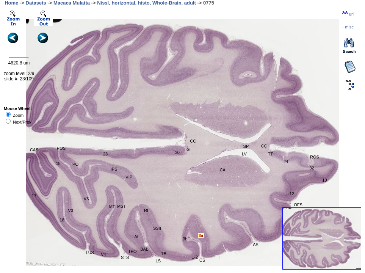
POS (61, 148)
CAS (34, 149)
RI (146, 210)
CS (202, 260)
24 (286, 161)
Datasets (36, 3)
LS (158, 261)
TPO (132, 251)
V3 (70, 210)
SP (246, 146)
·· (348, 27)
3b (185, 239)
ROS (314, 157)
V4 (103, 254)
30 (177, 152)
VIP (128, 177)
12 (292, 193)
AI (136, 236)
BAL (144, 249)
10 (324, 180)
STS (125, 257)
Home (11, 3)
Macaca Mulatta (71, 3)
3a (201, 235)
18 (58, 163)
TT (270, 154)
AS (255, 244)
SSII (157, 228)
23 (105, 154)
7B (163, 253)
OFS (298, 204)
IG (187, 149)
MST (121, 206)
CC (193, 141)
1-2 (195, 257)
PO (75, 164)
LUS (90, 252)
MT (112, 206)
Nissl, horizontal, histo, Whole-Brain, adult (146, 3)
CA (223, 170)
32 (311, 168)
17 (34, 195)
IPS (114, 169)
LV (244, 154)
